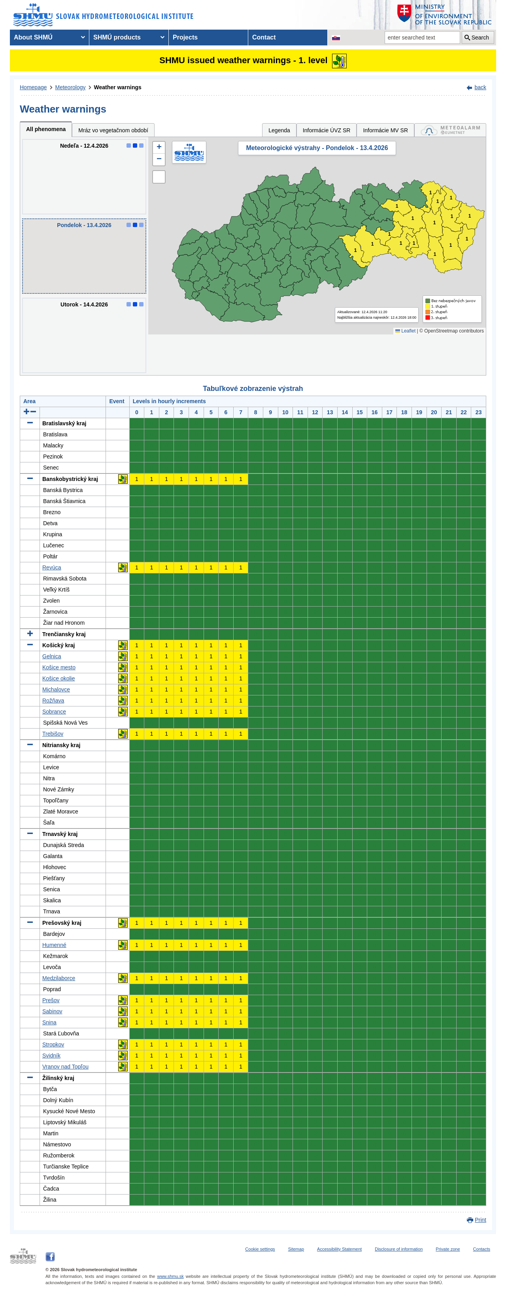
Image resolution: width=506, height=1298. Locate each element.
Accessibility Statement (339, 1249)
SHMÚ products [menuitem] (117, 37)
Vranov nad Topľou (65, 1066)
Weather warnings (118, 87)
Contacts (481, 1249)
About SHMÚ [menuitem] (33, 37)
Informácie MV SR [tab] (385, 130)
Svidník (51, 1055)
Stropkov (53, 1044)
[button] (159, 148)
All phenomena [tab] (46, 129)
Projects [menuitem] (185, 37)
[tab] (450, 130)
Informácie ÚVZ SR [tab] (327, 130)
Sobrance (54, 711)
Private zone (448, 1249)
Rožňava (53, 700)
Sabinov (52, 1011)
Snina (49, 1022)
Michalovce (56, 689)
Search (480, 37)
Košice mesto (59, 667)
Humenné (54, 945)
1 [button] (355, 250)
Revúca (51, 567)
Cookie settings (260, 1249)
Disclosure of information (399, 1249)
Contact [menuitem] (264, 37)
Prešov (51, 1000)
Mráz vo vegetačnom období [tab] (113, 130)
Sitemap (296, 1249)
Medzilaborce (58, 978)
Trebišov (52, 734)
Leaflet (405, 331)
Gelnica (51, 656)
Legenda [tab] (279, 130)
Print (480, 1220)
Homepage (33, 87)
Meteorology (70, 87)
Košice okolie (58, 678)
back (480, 87)
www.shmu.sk (170, 1276)
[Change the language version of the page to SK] (336, 37)
